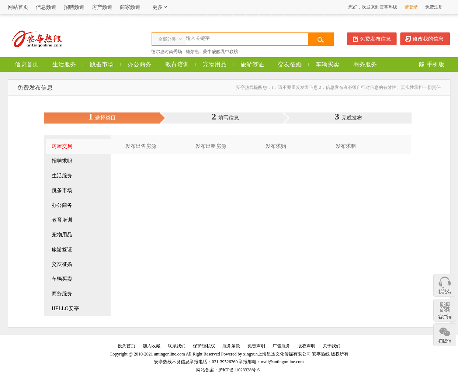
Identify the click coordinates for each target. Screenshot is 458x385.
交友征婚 (290, 64)
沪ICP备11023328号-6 (239, 369)
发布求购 (276, 146)
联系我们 (176, 345)
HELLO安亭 (65, 308)
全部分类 (167, 39)
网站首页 (18, 7)
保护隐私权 (204, 345)
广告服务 (281, 345)
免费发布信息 (375, 39)
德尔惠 (192, 51)
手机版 (435, 64)
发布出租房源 (210, 146)
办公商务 (139, 64)
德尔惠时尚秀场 (166, 51)
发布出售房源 (140, 146)
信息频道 (46, 7)
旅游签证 (252, 64)
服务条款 (231, 345)
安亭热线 (321, 354)
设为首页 (126, 345)
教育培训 (177, 64)
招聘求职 (62, 161)
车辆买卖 (327, 64)
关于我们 (331, 345)
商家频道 (130, 7)
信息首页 (26, 64)
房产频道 (102, 7)
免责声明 (256, 345)
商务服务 (365, 64)
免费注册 (434, 7)
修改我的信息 (428, 39)
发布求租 (346, 146)
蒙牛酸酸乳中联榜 (220, 51)
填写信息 (228, 118)
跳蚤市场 (102, 64)
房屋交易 (62, 146)
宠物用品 (214, 64)
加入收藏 (151, 345)
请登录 (411, 7)
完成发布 (351, 118)
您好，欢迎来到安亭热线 (372, 7)
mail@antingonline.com (282, 361)
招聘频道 (74, 7)
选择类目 (105, 118)
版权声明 (306, 345)
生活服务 (64, 64)
